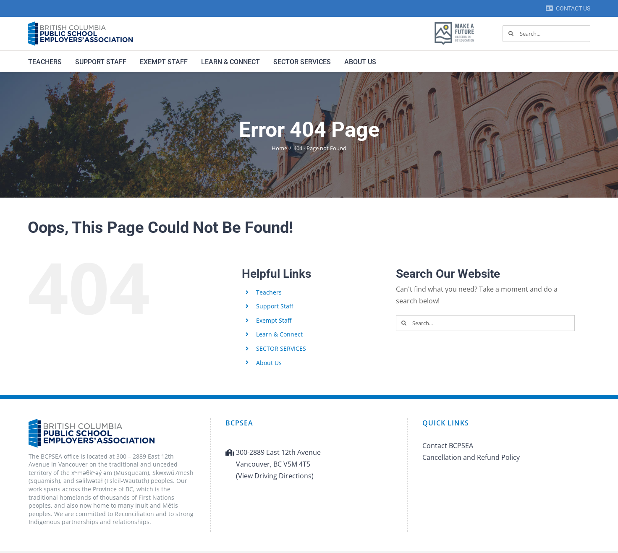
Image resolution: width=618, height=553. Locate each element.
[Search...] (546, 33)
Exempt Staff (273, 320)
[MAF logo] (454, 22)
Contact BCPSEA (447, 445)
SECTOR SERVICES (281, 348)
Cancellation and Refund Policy (471, 457)
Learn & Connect (279, 334)
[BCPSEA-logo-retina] (80, 24)
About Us (269, 363)
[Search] (511, 33)
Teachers (269, 292)
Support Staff (274, 306)
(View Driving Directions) (275, 475)
